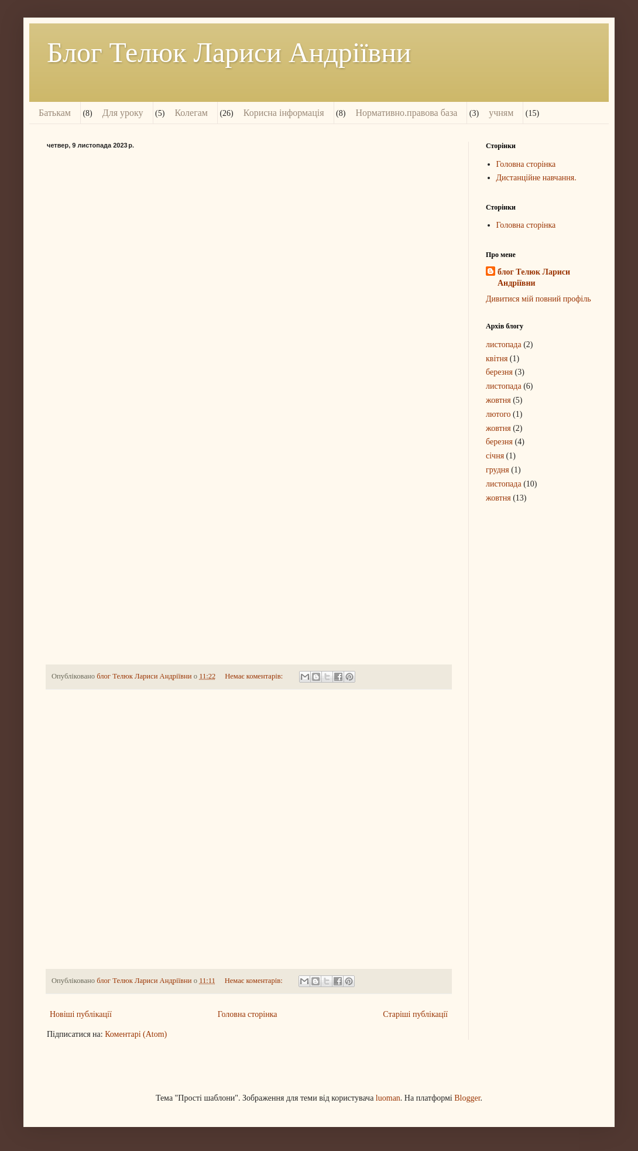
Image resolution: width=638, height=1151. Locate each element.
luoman (388, 1098)
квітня (496, 358)
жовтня (498, 400)
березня (499, 372)
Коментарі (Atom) (136, 1034)
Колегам (191, 113)
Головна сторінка (247, 1014)
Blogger (467, 1098)
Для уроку (122, 113)
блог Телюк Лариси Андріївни (534, 278)
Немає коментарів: (254, 676)
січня (495, 455)
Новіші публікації (81, 1014)
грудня (497, 469)
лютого (498, 414)
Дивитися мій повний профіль (538, 298)
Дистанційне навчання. (536, 177)
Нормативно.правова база (406, 113)
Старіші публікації (415, 1014)
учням (501, 113)
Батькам (55, 113)
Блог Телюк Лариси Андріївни (229, 52)
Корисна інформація (283, 113)
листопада (504, 344)
